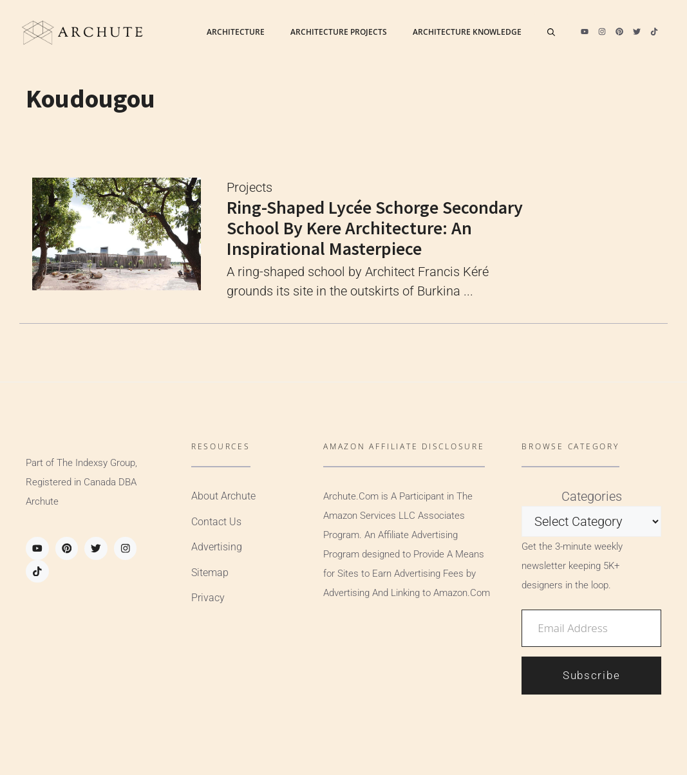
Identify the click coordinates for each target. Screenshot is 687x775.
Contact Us (216, 522)
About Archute (223, 496)
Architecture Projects (338, 31)
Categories (591, 496)
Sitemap (210, 572)
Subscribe (591, 675)
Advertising (216, 547)
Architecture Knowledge (467, 31)
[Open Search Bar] (551, 32)
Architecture (236, 31)
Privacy (208, 598)
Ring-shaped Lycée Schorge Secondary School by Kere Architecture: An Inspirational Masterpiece (375, 228)
